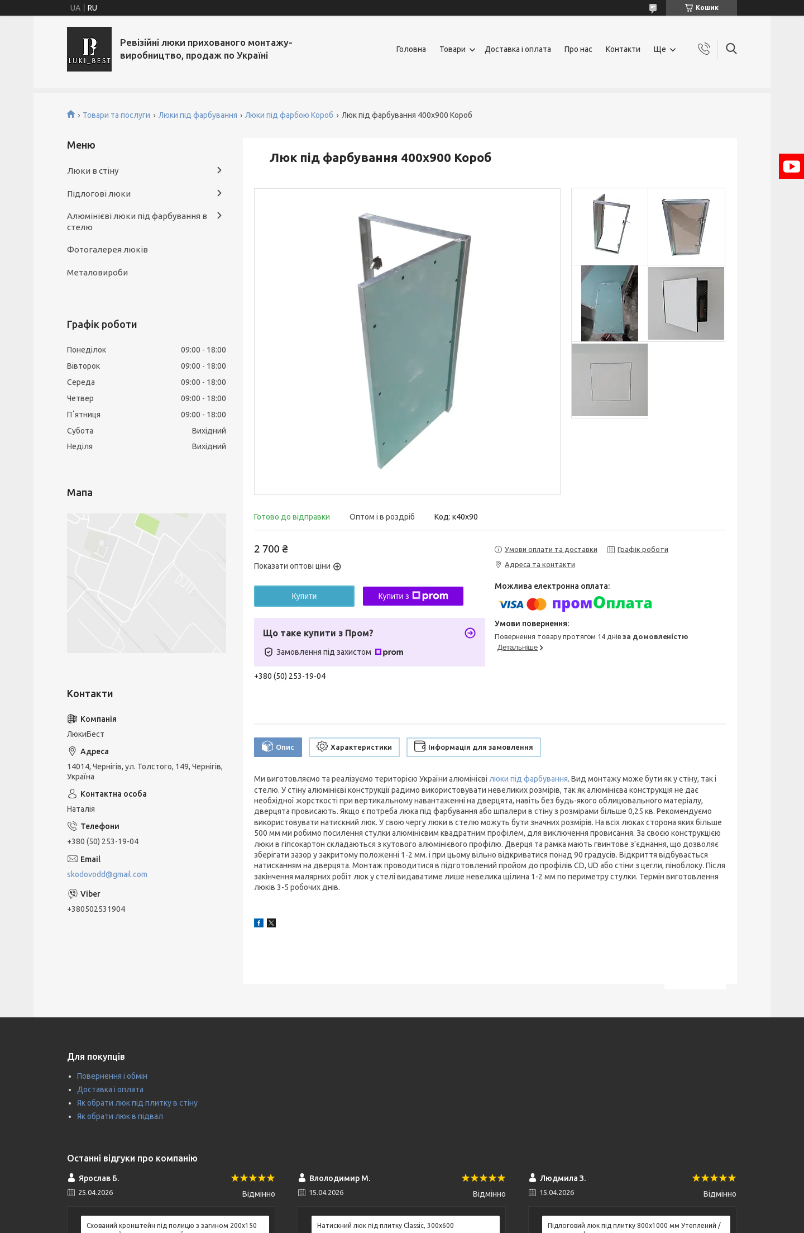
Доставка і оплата (518, 49)
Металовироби (97, 272)
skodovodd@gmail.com (107, 874)
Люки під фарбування (198, 115)
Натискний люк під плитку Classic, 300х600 (385, 1225)
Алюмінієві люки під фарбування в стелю (137, 221)
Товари (452, 49)
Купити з (413, 596)
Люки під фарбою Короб (289, 115)
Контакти (623, 49)
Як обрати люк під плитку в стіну (137, 1102)
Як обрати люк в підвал (120, 1116)
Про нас (578, 49)
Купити (304, 596)
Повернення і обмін (112, 1076)
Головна (411, 49)
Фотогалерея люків (107, 249)
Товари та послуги (116, 115)
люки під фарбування (528, 778)
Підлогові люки (99, 193)
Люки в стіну (92, 170)
